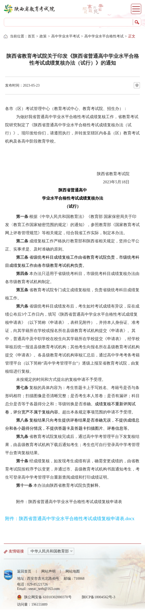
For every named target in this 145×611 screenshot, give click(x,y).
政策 (43, 36)
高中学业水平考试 (65, 36)
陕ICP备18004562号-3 (98, 597)
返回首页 (24, 571)
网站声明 (48, 571)
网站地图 (72, 571)
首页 (31, 36)
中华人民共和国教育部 (50, 551)
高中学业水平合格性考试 (104, 36)
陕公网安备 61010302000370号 (48, 597)
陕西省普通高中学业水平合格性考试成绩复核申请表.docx (77, 518)
